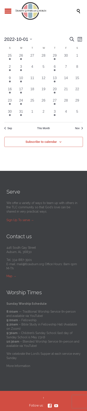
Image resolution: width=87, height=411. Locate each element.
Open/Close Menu (8, 11)
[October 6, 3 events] (54, 69)
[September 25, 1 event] (9, 58)
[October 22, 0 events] (77, 92)
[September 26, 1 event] (21, 58)
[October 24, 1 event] (21, 103)
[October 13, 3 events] (54, 81)
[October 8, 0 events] (77, 69)
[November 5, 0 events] (77, 114)
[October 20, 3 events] (54, 92)
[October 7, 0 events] (66, 69)
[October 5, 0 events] (43, 69)
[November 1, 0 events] (32, 114)
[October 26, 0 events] (43, 103)
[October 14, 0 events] (66, 81)
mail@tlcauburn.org (30, 264)
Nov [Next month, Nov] (79, 128)
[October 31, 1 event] (21, 114)
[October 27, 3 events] (54, 103)
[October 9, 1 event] (9, 81)
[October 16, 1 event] (9, 92)
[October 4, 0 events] (32, 69)
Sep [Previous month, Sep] (8, 128)
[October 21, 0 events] (66, 92)
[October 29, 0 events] (77, 103)
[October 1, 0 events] (77, 58)
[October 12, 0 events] (43, 81)
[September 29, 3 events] (54, 58)
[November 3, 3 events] (54, 114)
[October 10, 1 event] (21, 81)
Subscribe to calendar (41, 141)
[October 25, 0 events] (32, 103)
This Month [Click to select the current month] (43, 128)
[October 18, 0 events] (32, 92)
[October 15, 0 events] (77, 81)
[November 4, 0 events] (66, 114)
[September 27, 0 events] (32, 58)
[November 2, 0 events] (43, 114)
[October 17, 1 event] (21, 92)
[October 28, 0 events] (66, 103)
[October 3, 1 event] (21, 69)
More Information (18, 366)
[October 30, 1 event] (9, 114)
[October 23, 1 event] (9, 103)
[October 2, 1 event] (9, 69)
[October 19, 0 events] (43, 92)
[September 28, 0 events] (43, 58)
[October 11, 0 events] (32, 81)
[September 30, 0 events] (66, 58)
